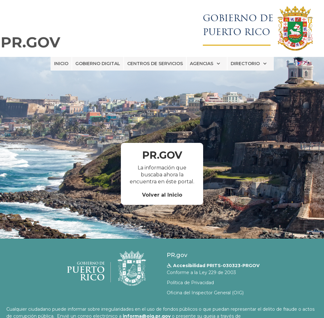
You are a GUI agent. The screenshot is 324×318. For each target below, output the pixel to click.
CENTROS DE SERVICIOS (155, 63)
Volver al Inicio (162, 195)
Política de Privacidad (190, 282)
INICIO (61, 63)
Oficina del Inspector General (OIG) (205, 293)
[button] (206, 63)
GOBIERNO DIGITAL (97, 63)
